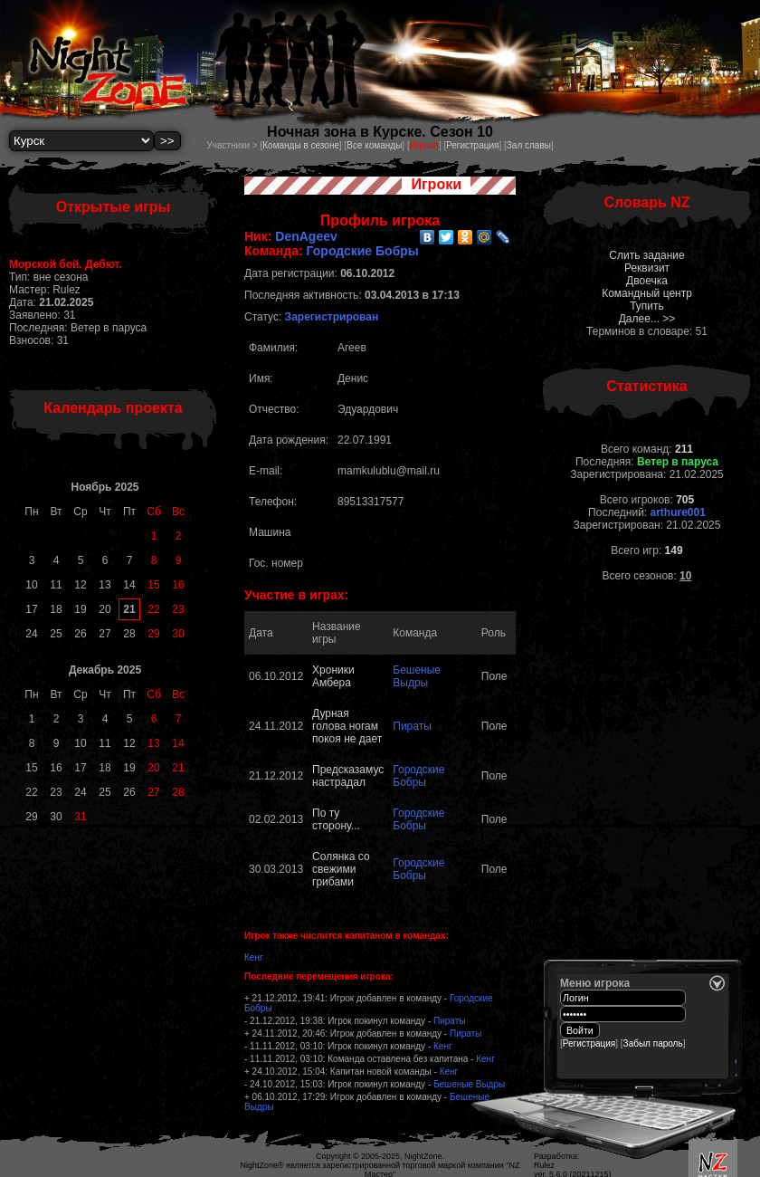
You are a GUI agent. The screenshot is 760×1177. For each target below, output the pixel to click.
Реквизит (647, 268)
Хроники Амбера (333, 676)
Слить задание (646, 255)
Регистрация (472, 145)
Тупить (647, 306)
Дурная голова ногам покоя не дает (347, 726)
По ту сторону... (336, 819)
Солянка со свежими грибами (341, 869)
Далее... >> (647, 318)
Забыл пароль (653, 1043)
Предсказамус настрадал (348, 776)
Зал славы (529, 145)
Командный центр (647, 293)
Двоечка (647, 280)
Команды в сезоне (300, 145)
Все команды (374, 145)
